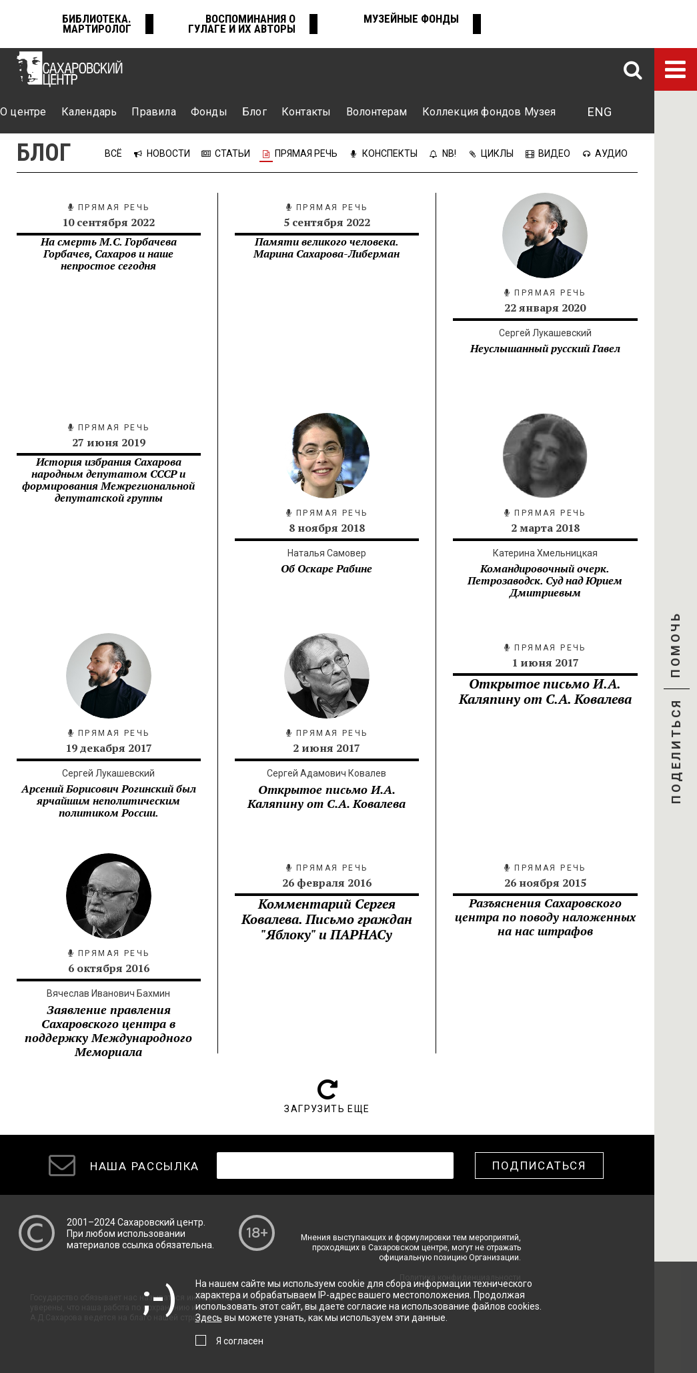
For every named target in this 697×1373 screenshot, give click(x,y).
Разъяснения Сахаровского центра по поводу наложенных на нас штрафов (545, 917)
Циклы (497, 153)
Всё (114, 153)
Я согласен (239, 1341)
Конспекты (390, 153)
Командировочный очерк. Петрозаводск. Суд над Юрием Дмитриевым (545, 580)
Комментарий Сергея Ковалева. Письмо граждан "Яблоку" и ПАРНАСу (326, 919)
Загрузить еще (327, 1108)
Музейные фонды (411, 18)
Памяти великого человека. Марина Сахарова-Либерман (326, 247)
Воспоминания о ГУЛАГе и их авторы (241, 23)
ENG (600, 112)
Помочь (675, 656)
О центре (23, 111)
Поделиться (676, 752)
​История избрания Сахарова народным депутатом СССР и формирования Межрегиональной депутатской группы (108, 479)
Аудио (611, 153)
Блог (254, 111)
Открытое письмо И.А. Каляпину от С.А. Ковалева (326, 796)
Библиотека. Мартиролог (96, 23)
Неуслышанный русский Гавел (545, 348)
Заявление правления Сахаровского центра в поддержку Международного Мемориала (108, 1030)
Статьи (232, 153)
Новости (168, 153)
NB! (449, 153)
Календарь (89, 111)
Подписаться (539, 1165)
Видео (554, 153)
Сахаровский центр (160, 1222)
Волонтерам (377, 111)
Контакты (306, 111)
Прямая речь (306, 153)
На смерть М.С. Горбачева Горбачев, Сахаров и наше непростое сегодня (109, 253)
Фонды (209, 111)
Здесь (208, 1317)
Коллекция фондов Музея (489, 111)
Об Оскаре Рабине (326, 568)
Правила (153, 111)
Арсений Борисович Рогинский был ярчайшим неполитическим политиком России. (108, 800)
